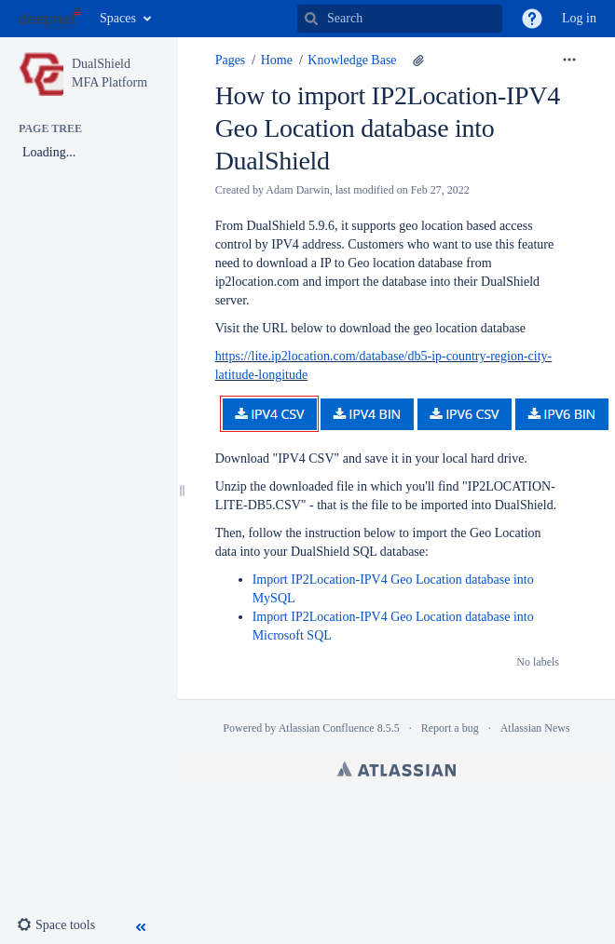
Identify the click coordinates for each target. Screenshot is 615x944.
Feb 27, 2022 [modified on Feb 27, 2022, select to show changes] (440, 189)
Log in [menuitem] (579, 18)
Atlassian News (535, 728)
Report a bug (450, 728)
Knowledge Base (352, 60)
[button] (532, 18)
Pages (230, 60)
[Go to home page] (49, 18)
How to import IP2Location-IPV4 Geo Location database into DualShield (387, 128)
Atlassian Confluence (327, 728)
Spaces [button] (118, 18)
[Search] (311, 18)
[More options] (569, 60)
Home (277, 60)
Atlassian (396, 769)
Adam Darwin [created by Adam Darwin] (297, 189)
